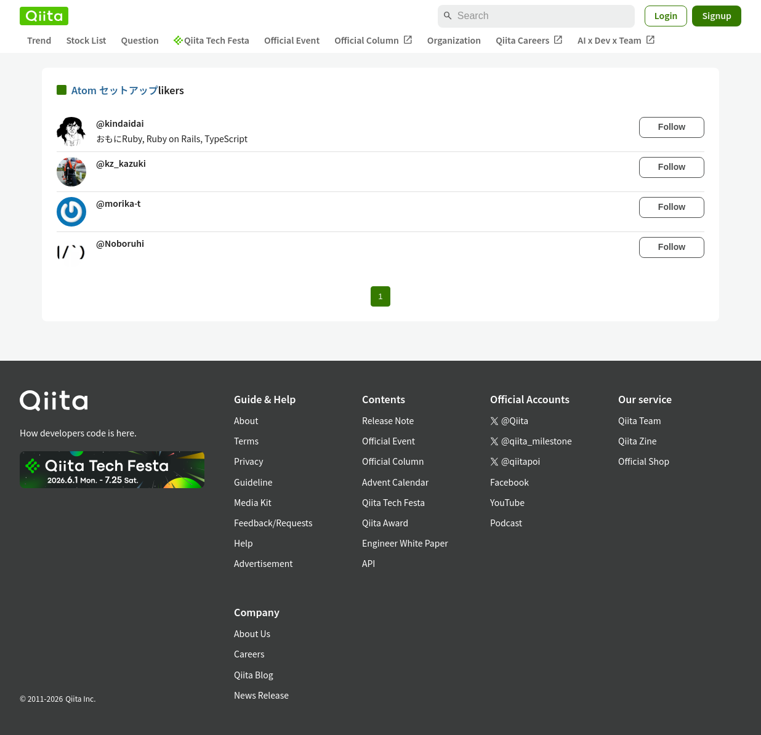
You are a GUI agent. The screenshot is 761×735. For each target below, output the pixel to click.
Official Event (292, 40)
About (246, 420)
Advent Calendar (395, 482)
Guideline (253, 482)
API (368, 563)
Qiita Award (385, 522)
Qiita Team (639, 420)
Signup (716, 15)
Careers (249, 654)
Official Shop (643, 461)
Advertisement (263, 563)
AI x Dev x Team (616, 40)
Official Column (373, 40)
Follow (671, 127)
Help (243, 543)
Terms (246, 441)
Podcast (506, 522)
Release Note (388, 420)
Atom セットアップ (114, 89)
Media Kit (253, 502)
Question (140, 40)
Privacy (248, 461)
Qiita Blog (253, 675)
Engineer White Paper (405, 543)
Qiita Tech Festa (211, 40)
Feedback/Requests (273, 522)
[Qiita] (44, 16)
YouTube (507, 502)
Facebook (509, 482)
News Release (261, 695)
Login (666, 15)
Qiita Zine (637, 441)
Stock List (86, 40)
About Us (252, 633)
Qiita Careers (529, 40)
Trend (39, 40)
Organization (454, 40)
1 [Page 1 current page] (380, 296)
